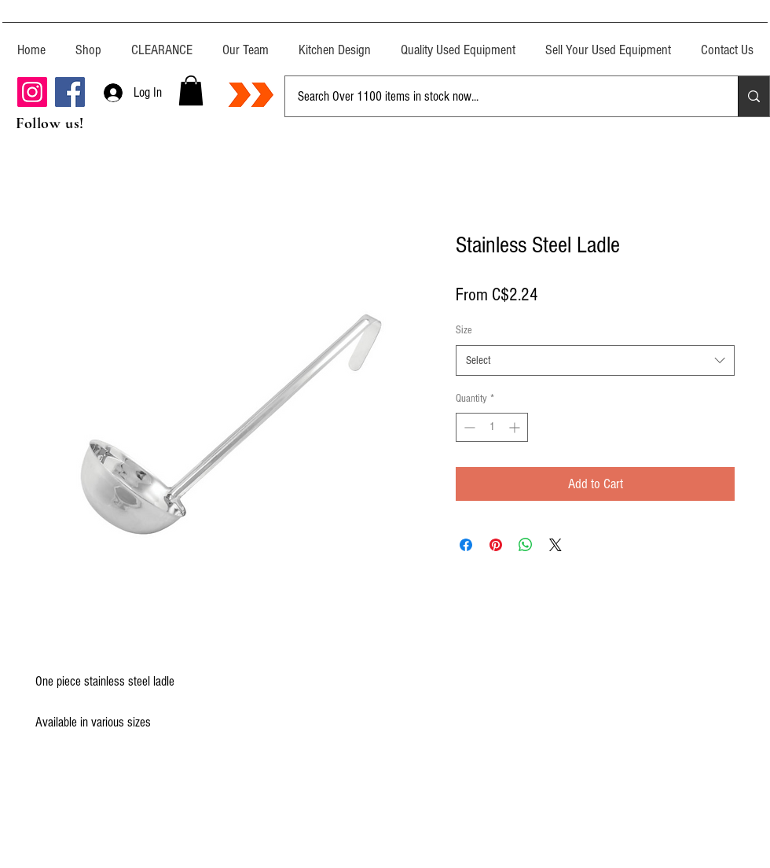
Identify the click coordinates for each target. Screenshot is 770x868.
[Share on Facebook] (465, 544)
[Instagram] (32, 92)
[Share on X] (555, 544)
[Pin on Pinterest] (495, 544)
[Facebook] (70, 92)
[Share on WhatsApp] (525, 544)
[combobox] (595, 360)
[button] (191, 90)
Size (464, 330)
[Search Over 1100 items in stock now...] (500, 96)
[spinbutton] (492, 427)
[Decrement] (468, 427)
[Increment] (516, 427)
